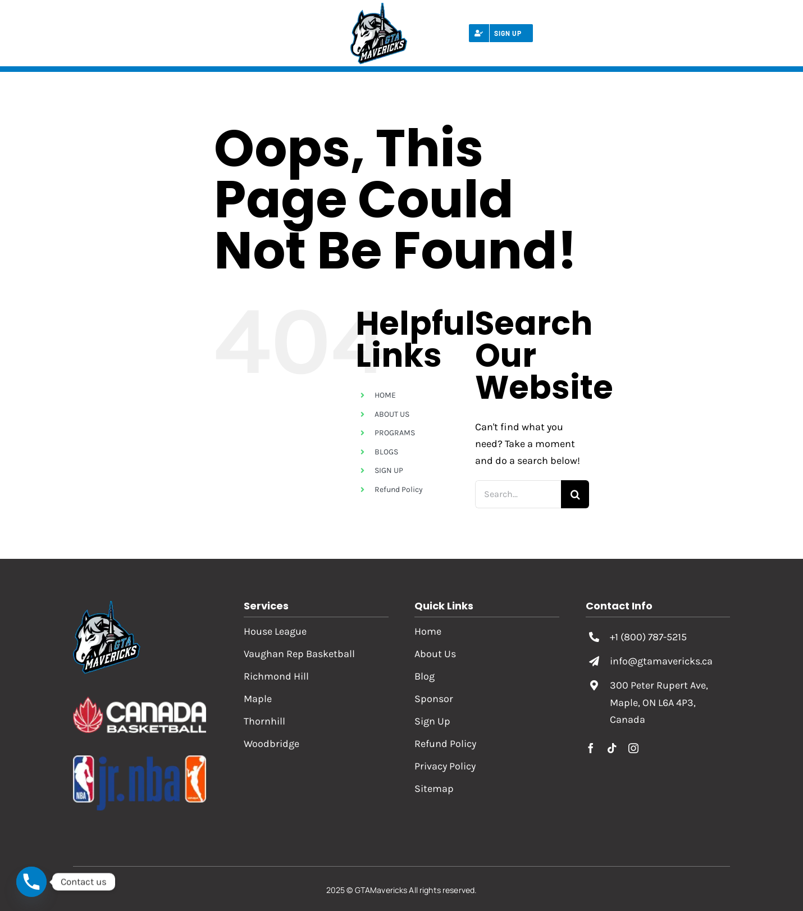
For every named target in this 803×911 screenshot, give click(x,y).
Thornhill (264, 721)
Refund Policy (399, 489)
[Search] (575, 494)
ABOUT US (392, 414)
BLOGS (386, 452)
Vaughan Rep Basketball (299, 654)
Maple (258, 699)
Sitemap (434, 788)
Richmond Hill (276, 676)
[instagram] (633, 748)
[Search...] (518, 494)
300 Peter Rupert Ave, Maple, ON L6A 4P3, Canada (659, 702)
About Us (435, 654)
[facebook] (591, 748)
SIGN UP (389, 470)
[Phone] (31, 882)
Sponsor (433, 699)
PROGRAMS (395, 433)
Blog (424, 676)
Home (427, 631)
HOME (385, 395)
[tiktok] (612, 748)
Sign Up (432, 721)
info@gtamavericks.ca (661, 661)
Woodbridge (271, 743)
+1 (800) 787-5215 (648, 637)
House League (275, 631)
